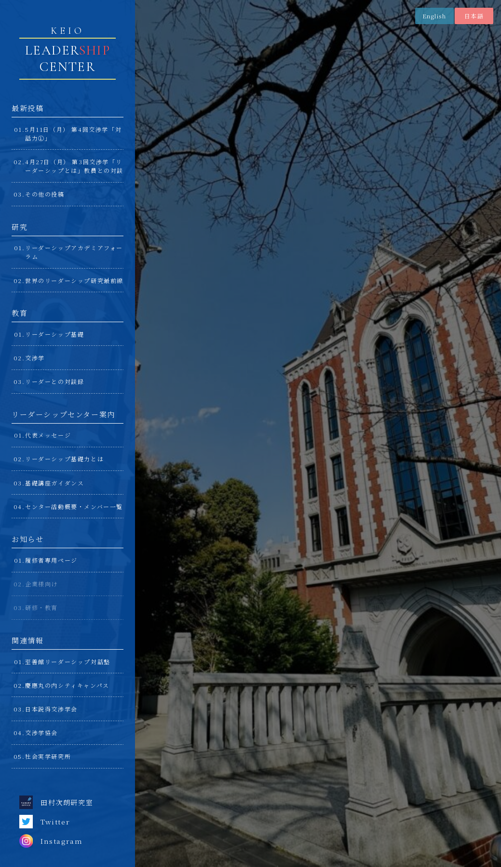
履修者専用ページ (51, 560)
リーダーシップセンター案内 (63, 414)
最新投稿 (27, 108)
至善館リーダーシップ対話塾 (67, 661)
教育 (19, 313)
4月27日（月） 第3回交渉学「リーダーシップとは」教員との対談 (74, 165)
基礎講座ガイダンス (54, 483)
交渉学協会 (41, 732)
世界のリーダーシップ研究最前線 (74, 280)
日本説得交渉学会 (51, 709)
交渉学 (35, 358)
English (434, 16)
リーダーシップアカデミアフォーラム (74, 251)
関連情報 (27, 640)
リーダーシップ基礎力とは (64, 459)
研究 (19, 227)
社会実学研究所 (48, 756)
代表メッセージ (48, 435)
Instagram (50, 841)
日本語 (474, 16)
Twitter (44, 821)
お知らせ (27, 539)
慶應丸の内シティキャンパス (67, 685)
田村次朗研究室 (56, 802)
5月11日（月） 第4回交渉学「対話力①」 (73, 133)
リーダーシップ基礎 (54, 334)
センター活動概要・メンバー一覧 (74, 506)
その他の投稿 (45, 194)
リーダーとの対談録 (54, 381)
